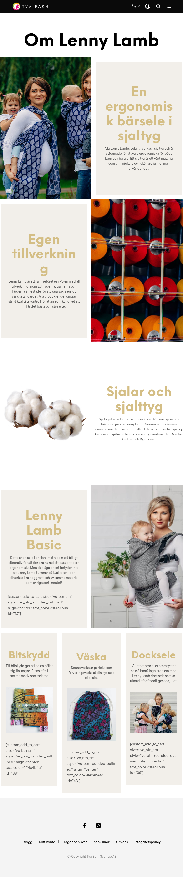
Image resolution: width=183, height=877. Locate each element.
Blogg (27, 842)
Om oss (122, 842)
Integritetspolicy (147, 842)
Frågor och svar (74, 842)
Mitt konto (47, 842)
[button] (136, 6)
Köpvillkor (101, 842)
